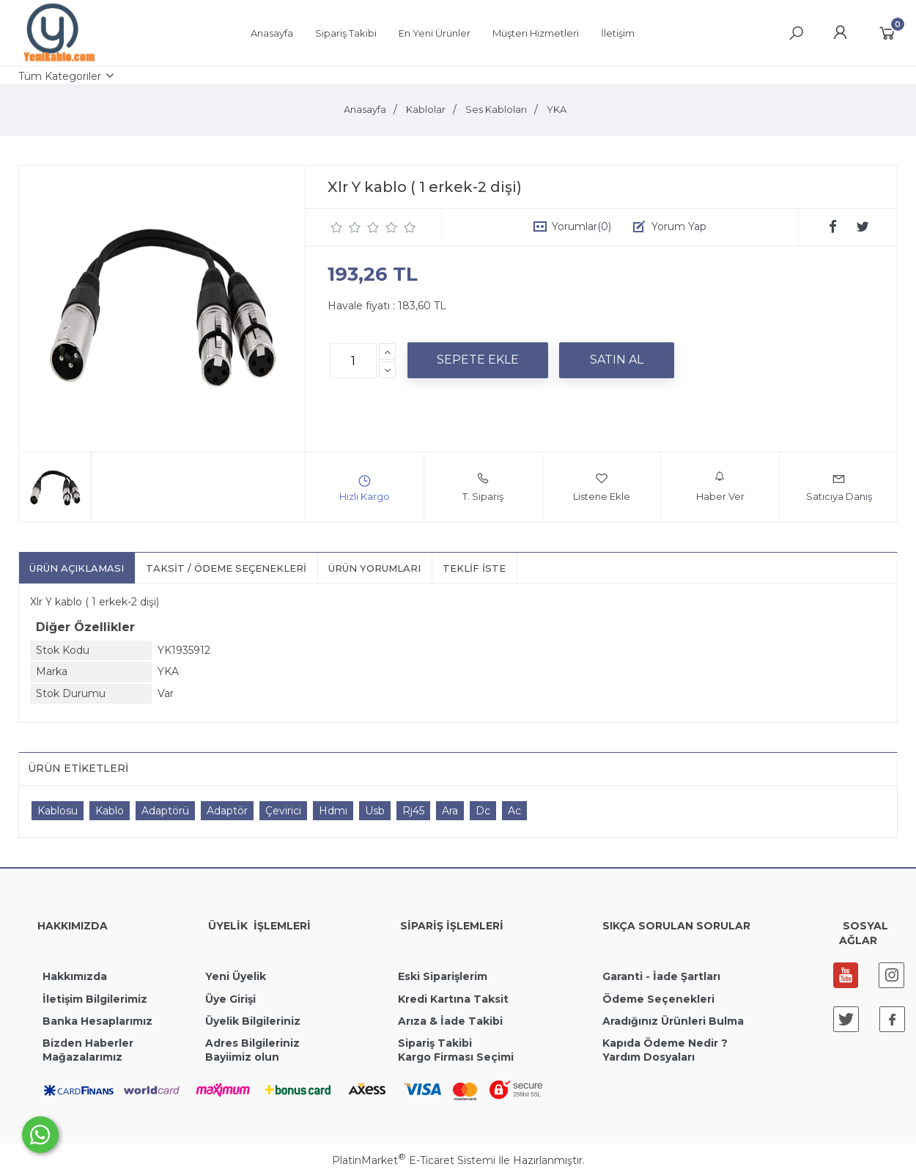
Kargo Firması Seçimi (456, 1057)
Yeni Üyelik (235, 976)
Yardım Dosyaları (648, 1057)
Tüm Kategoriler (59, 76)
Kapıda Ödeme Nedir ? (665, 1043)
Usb (375, 810)
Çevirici (283, 810)
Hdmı (333, 810)
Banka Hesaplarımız (97, 1021)
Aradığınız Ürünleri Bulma (673, 1021)
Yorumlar (581, 226)
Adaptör (227, 810)
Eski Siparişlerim (442, 976)
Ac (514, 810)
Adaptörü (165, 810)
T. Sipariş (482, 486)
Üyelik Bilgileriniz (252, 1021)
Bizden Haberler (88, 1043)
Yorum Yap (678, 226)
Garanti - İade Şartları (661, 976)
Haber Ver (720, 486)
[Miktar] (353, 360)
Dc (483, 810)
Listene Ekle (601, 486)
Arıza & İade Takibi (450, 1021)
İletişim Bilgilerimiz (93, 999)
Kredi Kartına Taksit (453, 999)
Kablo (109, 810)
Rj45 (413, 810)
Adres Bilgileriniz (252, 1043)
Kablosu (57, 810)
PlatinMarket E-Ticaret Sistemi (413, 1160)
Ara (450, 810)
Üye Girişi (230, 999)
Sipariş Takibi (435, 1043)
